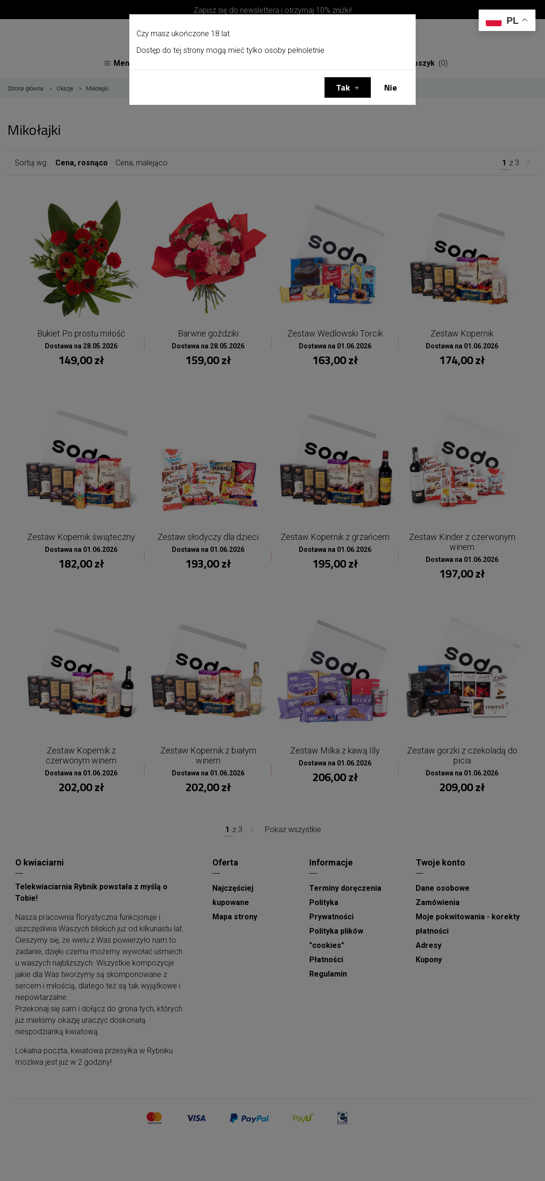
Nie (390, 87)
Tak (343, 87)
